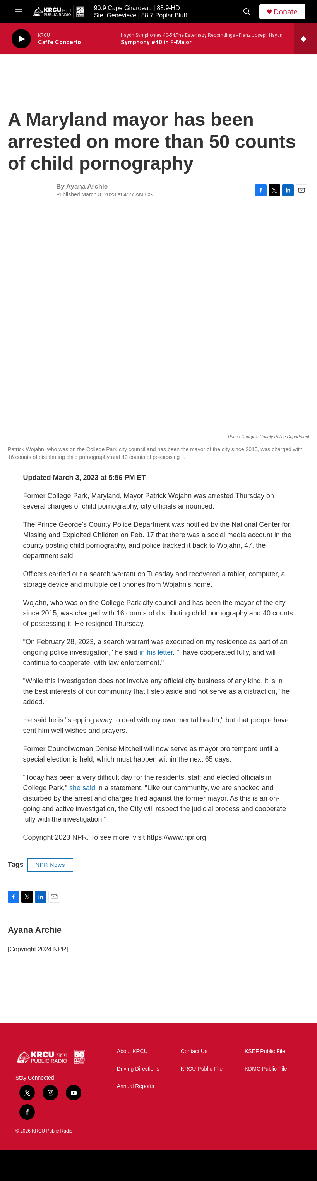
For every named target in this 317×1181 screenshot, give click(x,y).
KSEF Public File (265, 1051)
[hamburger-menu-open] (19, 11)
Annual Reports (135, 1086)
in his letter (156, 652)
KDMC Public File (266, 1069)
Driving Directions (138, 1069)
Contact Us (194, 1051)
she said (83, 788)
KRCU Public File (202, 1069)
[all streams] (305, 38)
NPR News (50, 865)
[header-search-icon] (247, 11)
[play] (21, 38)
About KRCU (132, 1051)
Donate (286, 12)
